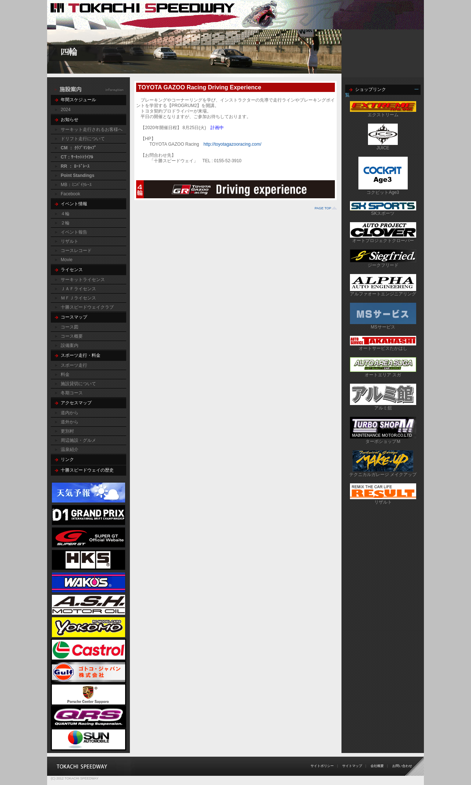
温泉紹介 (69, 449)
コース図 (69, 327)
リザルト (69, 241)
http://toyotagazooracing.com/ (232, 144)
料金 (65, 374)
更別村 (67, 431)
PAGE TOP (323, 208)
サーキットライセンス (83, 279)
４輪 (65, 213)
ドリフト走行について (83, 138)
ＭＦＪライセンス (78, 298)
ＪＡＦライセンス (78, 288)
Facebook (70, 193)
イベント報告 (74, 232)
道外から (69, 422)
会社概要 (377, 766)
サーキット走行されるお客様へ (92, 129)
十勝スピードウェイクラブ (87, 307)
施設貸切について (78, 383)
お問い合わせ (402, 766)
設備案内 (69, 345)
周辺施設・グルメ (78, 440)
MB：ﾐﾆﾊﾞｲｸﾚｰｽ (76, 184)
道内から (69, 412)
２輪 (65, 222)
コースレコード (76, 250)
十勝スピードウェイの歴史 (87, 470)
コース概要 (72, 336)
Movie (66, 259)
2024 (66, 109)
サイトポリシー (322, 766)
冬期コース (72, 392)
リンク (67, 459)
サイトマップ (352, 766)
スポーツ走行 (74, 365)
